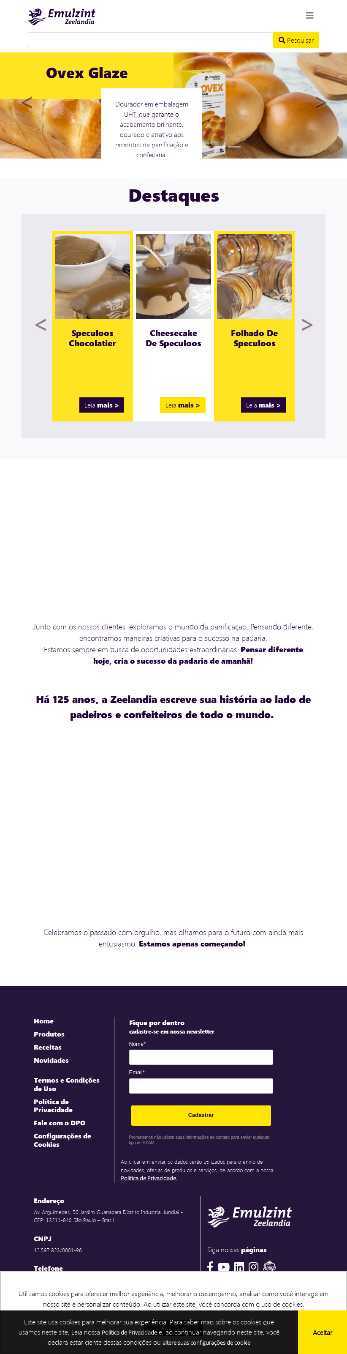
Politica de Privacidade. (149, 1178)
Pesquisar (296, 40)
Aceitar (322, 1332)
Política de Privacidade (129, 1332)
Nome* (137, 1044)
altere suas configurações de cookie (206, 1342)
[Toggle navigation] (310, 15)
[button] (26, 104)
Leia (101, 404)
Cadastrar (201, 1115)
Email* (137, 1072)
